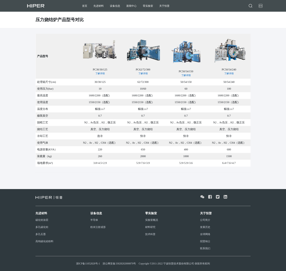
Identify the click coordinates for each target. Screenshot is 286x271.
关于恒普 (164, 6)
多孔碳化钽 (41, 227)
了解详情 (100, 73)
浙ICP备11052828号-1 (88, 263)
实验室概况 (151, 220)
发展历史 (205, 227)
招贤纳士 (205, 241)
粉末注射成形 (98, 227)
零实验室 (148, 6)
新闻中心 (131, 6)
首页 (84, 6)
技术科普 (150, 234)
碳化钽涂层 (41, 220)
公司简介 (205, 220)
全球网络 (205, 234)
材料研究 (150, 227)
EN (260, 6)
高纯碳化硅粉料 (44, 241)
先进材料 (98, 6)
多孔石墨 (40, 234)
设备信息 (115, 6)
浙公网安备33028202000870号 (119, 263)
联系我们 (205, 248)
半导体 (94, 220)
